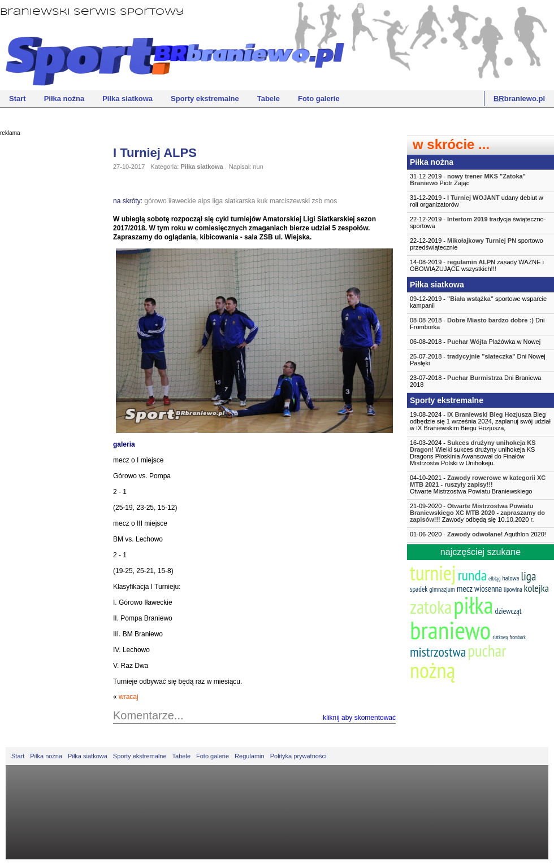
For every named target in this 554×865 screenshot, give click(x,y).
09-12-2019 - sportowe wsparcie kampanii (478, 302)
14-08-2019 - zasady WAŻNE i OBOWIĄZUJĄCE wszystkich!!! (477, 265)
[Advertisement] (45, 313)
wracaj (128, 697)
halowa (511, 578)
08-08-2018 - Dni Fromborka (477, 323)
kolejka (536, 588)
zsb (317, 201)
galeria (124, 444)
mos (330, 201)
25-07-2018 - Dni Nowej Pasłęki (478, 359)
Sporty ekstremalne (205, 98)
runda (472, 575)
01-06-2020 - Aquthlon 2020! (478, 534)
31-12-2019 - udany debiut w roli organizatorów (476, 201)
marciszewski (290, 201)
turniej (433, 573)
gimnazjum (442, 589)
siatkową (500, 637)
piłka (473, 605)
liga (217, 201)
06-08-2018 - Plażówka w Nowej (475, 341)
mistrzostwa (438, 652)
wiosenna (488, 588)
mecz (465, 588)
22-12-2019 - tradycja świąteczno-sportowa (478, 222)
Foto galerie (319, 98)
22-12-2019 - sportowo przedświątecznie (476, 244)
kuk (262, 201)
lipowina (513, 589)
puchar (487, 650)
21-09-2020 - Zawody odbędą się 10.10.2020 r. (477, 513)
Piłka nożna (64, 98)
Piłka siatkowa (127, 98)
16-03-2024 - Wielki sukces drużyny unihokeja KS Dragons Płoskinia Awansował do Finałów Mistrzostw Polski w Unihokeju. (473, 452)
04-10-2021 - (480, 484)
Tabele (268, 98)
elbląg (494, 578)
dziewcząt (508, 611)
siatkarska (239, 201)
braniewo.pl (519, 98)
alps (204, 201)
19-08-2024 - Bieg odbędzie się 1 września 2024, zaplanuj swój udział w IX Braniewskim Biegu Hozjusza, (480, 421)
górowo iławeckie (170, 201)
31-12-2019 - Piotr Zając (468, 179)
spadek (418, 589)
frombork (517, 637)
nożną (432, 670)
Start (17, 98)
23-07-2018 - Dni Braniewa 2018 (475, 381)
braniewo (450, 629)
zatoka (431, 607)
